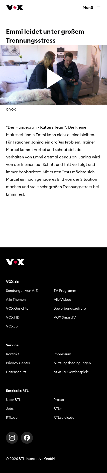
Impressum (62, 354)
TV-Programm (65, 290)
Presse (59, 399)
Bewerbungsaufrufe (70, 308)
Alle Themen (16, 299)
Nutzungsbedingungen (72, 363)
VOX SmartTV (65, 317)
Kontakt (12, 354)
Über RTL (13, 399)
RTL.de (11, 417)
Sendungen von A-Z (22, 290)
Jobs (9, 408)
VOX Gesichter (18, 308)
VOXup (12, 326)
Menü (92, 7)
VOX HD (12, 317)
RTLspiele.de (64, 417)
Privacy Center (18, 363)
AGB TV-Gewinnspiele (71, 372)
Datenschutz (16, 372)
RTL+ (58, 408)
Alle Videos (62, 299)
